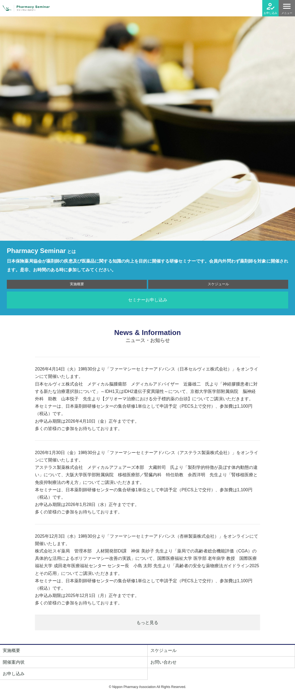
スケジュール (218, 284)
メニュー (286, 12)
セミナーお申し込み (147, 300)
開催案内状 (14, 662)
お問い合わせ (163, 662)
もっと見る (147, 622)
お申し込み (270, 12)
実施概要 (77, 284)
